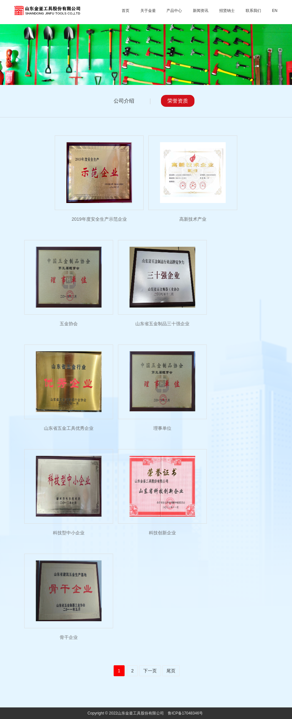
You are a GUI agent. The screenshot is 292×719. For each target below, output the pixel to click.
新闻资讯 (200, 10)
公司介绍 (124, 101)
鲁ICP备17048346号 (185, 713)
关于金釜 (148, 10)
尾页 (170, 670)
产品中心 (174, 10)
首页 (125, 10)
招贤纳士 (227, 10)
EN (275, 10)
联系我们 (253, 10)
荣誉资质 (177, 101)
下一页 (150, 670)
